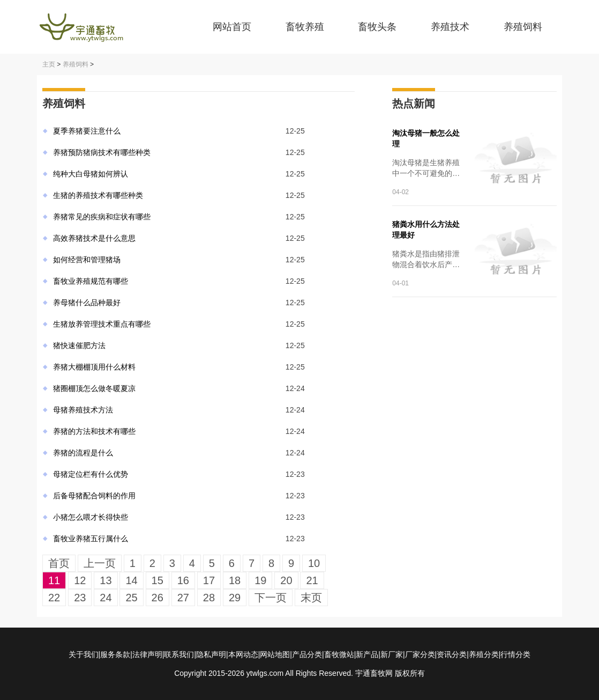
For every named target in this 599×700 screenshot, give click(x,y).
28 (209, 597)
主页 (48, 64)
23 (80, 597)
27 (183, 597)
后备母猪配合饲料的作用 (94, 495)
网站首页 (232, 26)
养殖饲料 (523, 26)
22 (54, 597)
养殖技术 (450, 26)
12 (80, 580)
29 (235, 597)
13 (105, 580)
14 (131, 580)
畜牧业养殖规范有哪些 (90, 281)
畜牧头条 (377, 26)
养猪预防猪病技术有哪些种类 (102, 152)
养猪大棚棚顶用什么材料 (94, 367)
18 (235, 580)
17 (209, 580)
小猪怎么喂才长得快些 (90, 517)
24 (105, 597)
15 (157, 580)
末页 (311, 597)
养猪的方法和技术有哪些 (94, 431)
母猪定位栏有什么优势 (90, 474)
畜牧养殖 (305, 26)
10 (314, 563)
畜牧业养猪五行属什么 (90, 538)
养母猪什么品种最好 (87, 302)
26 (157, 597)
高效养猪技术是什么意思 (94, 238)
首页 (59, 563)
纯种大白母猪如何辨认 (90, 174)
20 (286, 580)
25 (131, 597)
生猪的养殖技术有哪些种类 (98, 195)
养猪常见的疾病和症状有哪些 (102, 216)
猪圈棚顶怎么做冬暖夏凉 (94, 388)
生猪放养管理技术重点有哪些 (102, 324)
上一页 (100, 563)
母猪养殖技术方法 (83, 410)
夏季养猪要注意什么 (87, 131)
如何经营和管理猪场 (87, 259)
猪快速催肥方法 (79, 345)
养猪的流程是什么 (83, 452)
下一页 (270, 597)
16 (183, 580)
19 (260, 580)
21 (312, 580)
